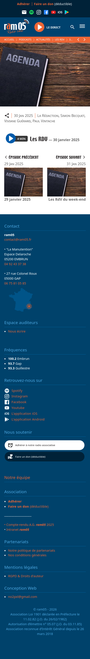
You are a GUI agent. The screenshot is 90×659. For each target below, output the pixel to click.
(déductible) (53, 4)
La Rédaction (48, 115)
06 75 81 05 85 (15, 283)
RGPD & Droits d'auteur (25, 576)
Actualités (43, 39)
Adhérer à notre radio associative (35, 445)
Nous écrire (16, 331)
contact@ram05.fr (17, 239)
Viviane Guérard (17, 120)
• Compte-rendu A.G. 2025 (29, 524)
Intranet (17, 529)
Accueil (9, 39)
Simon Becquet (72, 115)
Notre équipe (17, 477)
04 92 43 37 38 (15, 264)
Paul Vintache (44, 120)
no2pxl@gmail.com (22, 596)
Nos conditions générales (27, 555)
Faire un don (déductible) (30, 456)
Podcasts (25, 39)
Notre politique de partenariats (31, 550)
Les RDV (60, 39)
